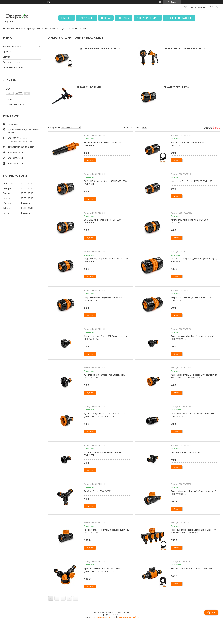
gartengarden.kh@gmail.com (21, 146)
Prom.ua (125, 612)
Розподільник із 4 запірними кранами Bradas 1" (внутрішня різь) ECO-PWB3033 (193, 531)
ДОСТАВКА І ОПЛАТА (148, 17)
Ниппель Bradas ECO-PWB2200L (186, 452)
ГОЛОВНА (66, 17)
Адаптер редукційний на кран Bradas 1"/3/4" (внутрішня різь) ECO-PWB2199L (105, 415)
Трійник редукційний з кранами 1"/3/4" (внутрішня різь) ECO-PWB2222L (102, 570)
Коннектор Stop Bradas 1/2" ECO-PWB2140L (192, 181)
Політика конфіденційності (128, 617)
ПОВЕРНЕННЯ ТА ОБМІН (179, 17)
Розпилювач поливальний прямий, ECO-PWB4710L (103, 144)
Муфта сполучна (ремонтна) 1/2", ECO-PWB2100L (190, 221)
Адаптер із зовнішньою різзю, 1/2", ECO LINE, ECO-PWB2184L (192, 415)
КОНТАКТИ (124, 17)
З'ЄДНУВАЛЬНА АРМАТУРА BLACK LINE (97, 48)
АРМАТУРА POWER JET (175, 87)
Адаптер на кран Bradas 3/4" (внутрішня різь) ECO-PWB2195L (105, 337)
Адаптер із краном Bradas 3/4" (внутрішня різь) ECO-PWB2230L (193, 492)
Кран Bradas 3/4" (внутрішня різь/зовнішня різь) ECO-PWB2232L (107, 531)
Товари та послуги (16, 28)
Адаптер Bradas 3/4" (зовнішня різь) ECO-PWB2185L (104, 453)
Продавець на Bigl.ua (111, 614)
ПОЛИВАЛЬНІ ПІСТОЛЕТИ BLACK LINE (183, 48)
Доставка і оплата (12, 62)
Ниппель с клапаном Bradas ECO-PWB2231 (191, 568)
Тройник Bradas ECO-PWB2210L (99, 491)
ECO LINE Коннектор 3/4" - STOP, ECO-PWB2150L (102, 221)
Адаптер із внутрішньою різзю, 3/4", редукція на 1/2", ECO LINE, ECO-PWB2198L (194, 376)
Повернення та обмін (13, 67)
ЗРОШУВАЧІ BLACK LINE (89, 87)
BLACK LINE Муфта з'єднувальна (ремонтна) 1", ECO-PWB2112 (194, 260)
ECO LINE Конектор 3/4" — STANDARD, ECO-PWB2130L (105, 182)
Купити (90, 160)
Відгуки (6, 56)
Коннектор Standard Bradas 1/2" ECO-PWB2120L (189, 144)
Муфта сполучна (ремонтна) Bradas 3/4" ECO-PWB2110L (106, 260)
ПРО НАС (106, 17)
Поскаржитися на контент (105, 617)
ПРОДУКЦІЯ (85, 17)
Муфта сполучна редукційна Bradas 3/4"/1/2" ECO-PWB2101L (105, 299)
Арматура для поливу (37, 28)
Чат (211, 612)
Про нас (7, 51)
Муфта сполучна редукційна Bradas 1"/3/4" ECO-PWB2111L (191, 299)
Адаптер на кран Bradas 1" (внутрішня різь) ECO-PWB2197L (105, 376)
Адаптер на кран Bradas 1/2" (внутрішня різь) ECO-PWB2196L (192, 337)
